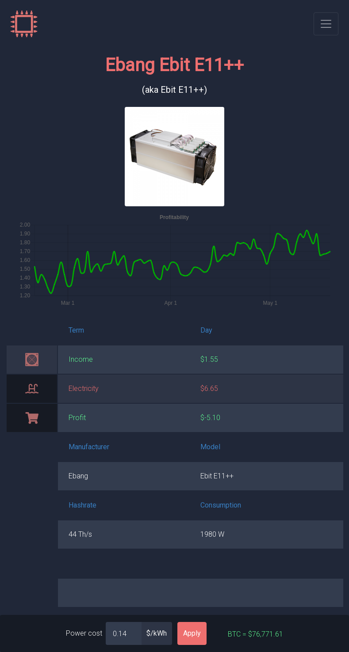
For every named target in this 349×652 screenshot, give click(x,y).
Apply (192, 633)
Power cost (84, 633)
